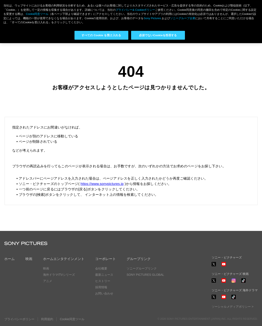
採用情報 (101, 287)
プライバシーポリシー (19, 319)
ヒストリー (102, 281)
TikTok (243, 282)
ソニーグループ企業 (182, 18)
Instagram (233, 282)
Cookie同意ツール (72, 319)
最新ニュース (104, 274)
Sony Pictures (152, 18)
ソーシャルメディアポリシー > (232, 306)
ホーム (9, 259)
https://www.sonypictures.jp (102, 184)
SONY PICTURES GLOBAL (145, 274)
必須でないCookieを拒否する (158, 35)
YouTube (224, 282)
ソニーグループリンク (142, 268)
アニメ (47, 281)
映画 (28, 259)
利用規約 (47, 319)
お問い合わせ (104, 293)
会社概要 (101, 268)
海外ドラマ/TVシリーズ (59, 274)
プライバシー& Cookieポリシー (135, 9)
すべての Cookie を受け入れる (101, 35)
